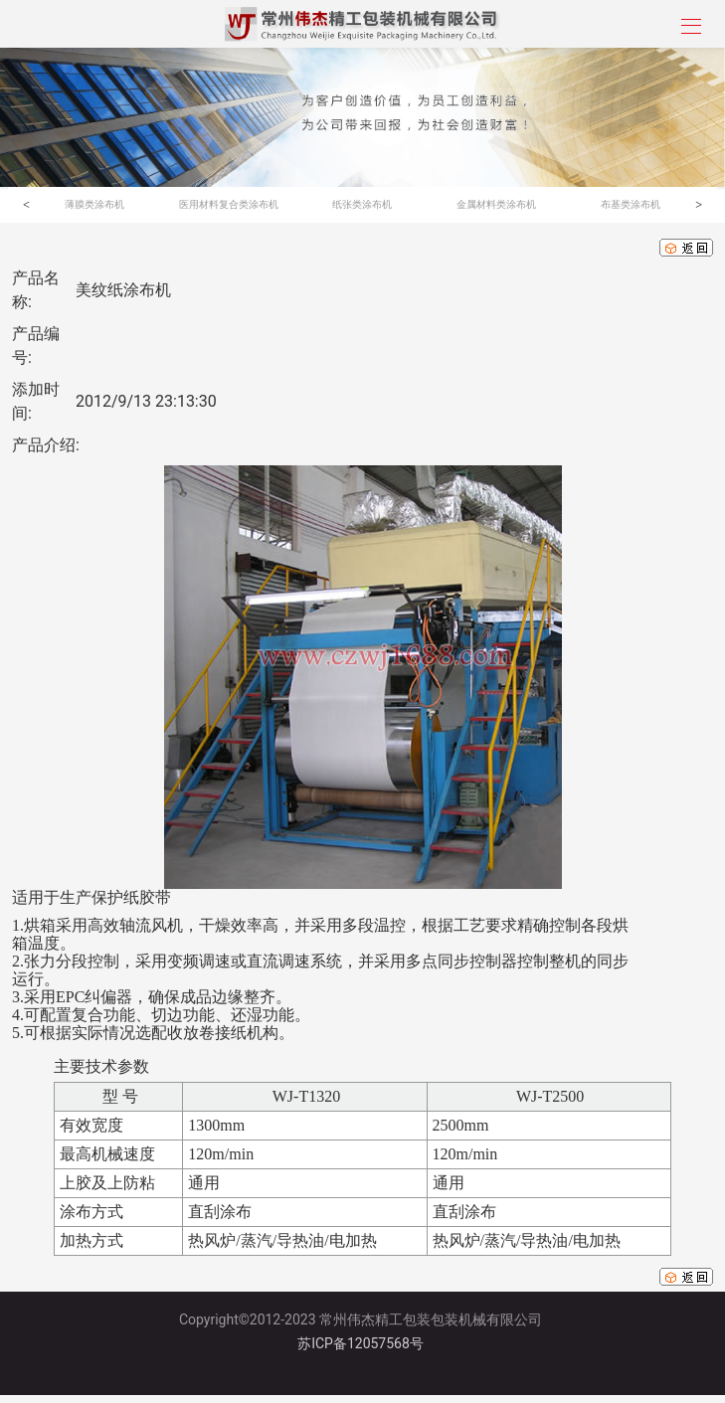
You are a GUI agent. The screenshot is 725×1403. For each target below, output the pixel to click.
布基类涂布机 (630, 204)
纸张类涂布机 (362, 204)
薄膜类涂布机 (94, 204)
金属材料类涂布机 (496, 204)
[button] (26, 205)
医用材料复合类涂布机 (228, 204)
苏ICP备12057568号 (360, 1343)
